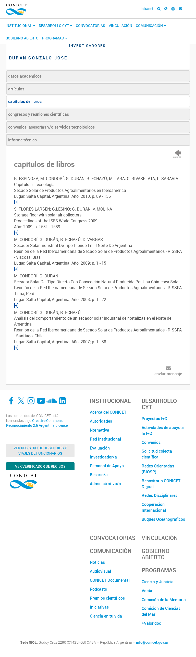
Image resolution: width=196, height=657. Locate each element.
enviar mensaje (168, 374)
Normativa (99, 430)
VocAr (147, 590)
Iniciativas (99, 607)
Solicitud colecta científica (157, 454)
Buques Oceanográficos (163, 519)
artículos (16, 89)
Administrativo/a (105, 483)
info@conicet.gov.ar (152, 642)
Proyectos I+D (154, 418)
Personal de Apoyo (107, 465)
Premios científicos (107, 598)
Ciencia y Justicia (158, 582)
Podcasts (98, 589)
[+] (16, 202)
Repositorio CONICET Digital (161, 483)
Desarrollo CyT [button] (55, 25)
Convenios (151, 442)
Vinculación (120, 25)
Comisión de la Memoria (164, 599)
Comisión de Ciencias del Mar (161, 611)
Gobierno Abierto (22, 38)
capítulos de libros (25, 101)
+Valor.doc (151, 623)
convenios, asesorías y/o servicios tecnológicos (51, 127)
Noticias (97, 562)
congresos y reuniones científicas (38, 114)
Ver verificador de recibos (40, 466)
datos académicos (25, 76)
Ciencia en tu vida (106, 616)
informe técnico (22, 140)
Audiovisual (100, 571)
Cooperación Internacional (154, 507)
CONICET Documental (110, 580)
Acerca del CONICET (108, 412)
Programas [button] (54, 38)
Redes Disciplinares (159, 495)
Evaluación (100, 448)
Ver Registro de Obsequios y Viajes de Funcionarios (40, 450)
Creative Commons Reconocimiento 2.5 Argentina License (37, 423)
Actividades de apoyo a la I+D (163, 430)
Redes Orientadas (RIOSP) (158, 469)
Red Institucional (105, 439)
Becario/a (99, 474)
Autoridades (101, 421)
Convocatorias (90, 25)
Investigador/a (103, 457)
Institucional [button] (20, 25)
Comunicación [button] (151, 25)
